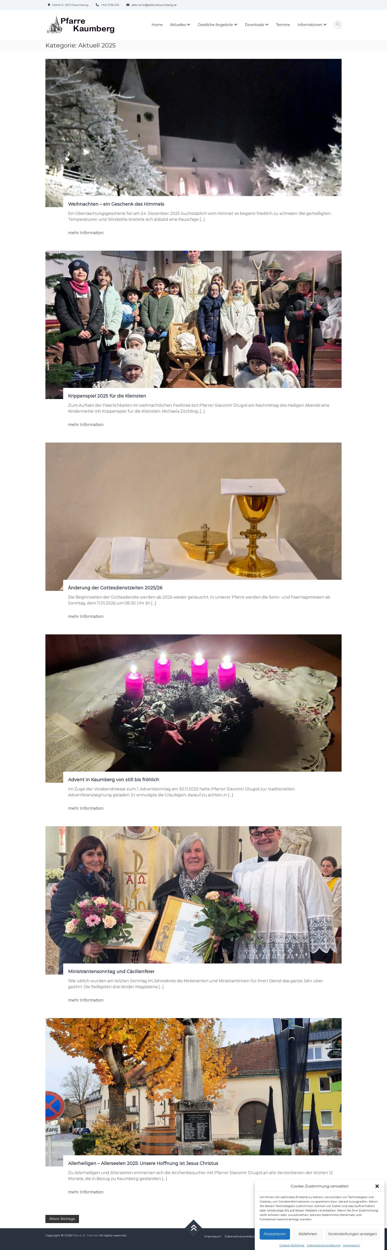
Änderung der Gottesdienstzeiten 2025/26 (115, 588)
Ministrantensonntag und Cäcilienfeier (111, 971)
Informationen (309, 24)
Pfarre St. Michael (85, 1235)
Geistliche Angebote (215, 24)
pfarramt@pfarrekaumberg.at (154, 5)
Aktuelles (178, 24)
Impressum (212, 1236)
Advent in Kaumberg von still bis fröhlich (113, 779)
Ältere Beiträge (62, 1219)
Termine (283, 24)
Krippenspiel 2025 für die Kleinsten (107, 396)
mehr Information (85, 232)
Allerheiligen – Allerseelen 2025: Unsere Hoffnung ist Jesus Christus (143, 1163)
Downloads (254, 24)
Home (157, 24)
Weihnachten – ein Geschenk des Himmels (116, 204)
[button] (377, 1197)
